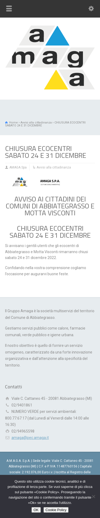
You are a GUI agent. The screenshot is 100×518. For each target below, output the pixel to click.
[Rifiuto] (93, 496)
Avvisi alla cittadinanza (54, 167)
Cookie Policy (56, 510)
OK (36, 510)
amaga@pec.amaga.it (30, 437)
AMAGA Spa (18, 167)
